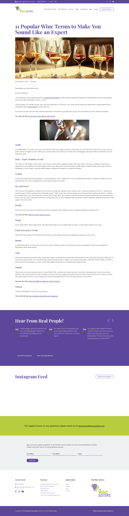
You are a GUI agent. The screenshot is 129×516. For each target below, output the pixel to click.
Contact (95, 9)
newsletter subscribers (52, 98)
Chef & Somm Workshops (47, 486)
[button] (108, 321)
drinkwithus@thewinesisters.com (25, 1)
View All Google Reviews (45, 355)
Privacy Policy (53, 511)
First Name (30, 454)
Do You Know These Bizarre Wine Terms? (42, 116)
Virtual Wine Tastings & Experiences (50, 495)
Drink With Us (106, 9)
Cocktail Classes (44, 488)
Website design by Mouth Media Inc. (103, 511)
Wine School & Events (50, 9)
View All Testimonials (25, 355)
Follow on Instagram (104, 376)
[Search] (52, 1)
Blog (90, 9)
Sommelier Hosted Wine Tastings (49, 484)
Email (80, 454)
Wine (34, 81)
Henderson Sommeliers (31, 511)
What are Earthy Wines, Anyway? (40, 215)
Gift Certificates (62, 9)
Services (71, 9)
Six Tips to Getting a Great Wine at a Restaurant (43, 296)
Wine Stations (44, 490)
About (77, 9)
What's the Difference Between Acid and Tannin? (46, 281)
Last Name (55, 454)
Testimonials (84, 9)
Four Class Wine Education (47, 493)
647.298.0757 (42, 1)
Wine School (32, 107)
